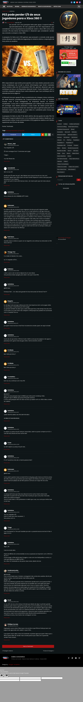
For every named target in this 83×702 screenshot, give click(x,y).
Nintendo (74, 132)
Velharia (59, 161)
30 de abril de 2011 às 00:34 (13, 544)
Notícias (12, 11)
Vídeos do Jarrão (62, 166)
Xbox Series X (60, 172)
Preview (76, 145)
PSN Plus (69, 140)
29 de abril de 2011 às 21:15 (13, 471)
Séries (69, 156)
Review (64, 148)
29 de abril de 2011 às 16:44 (13, 285)
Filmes (72, 129)
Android (59, 124)
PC (64, 140)
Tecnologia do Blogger (63, 237)
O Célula (10, 350)
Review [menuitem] (17, 6)
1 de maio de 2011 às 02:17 (13, 626)
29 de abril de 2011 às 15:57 (13, 253)
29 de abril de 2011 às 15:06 (13, 193)
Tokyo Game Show (74, 158)
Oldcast (59, 140)
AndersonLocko (13, 570)
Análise (65, 124)
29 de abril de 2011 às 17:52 (13, 351)
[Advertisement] (68, 202)
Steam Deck (75, 153)
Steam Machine (61, 156)
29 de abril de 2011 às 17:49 (13, 336)
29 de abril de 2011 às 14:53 (13, 145)
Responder (7, 161)
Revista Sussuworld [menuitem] (44, 6)
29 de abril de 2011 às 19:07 (13, 391)
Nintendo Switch (61, 134)
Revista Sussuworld (73, 148)
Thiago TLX (11, 252)
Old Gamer (66, 137)
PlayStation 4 (60, 142)
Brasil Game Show (73, 126)
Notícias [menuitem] (10, 6)
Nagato (10, 301)
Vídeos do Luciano (73, 166)
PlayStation (76, 140)
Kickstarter (60, 132)
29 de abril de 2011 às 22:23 (13, 491)
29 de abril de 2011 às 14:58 (13, 169)
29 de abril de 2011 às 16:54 (13, 302)
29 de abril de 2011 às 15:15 (13, 238)
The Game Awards (62, 158)
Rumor (69, 150)
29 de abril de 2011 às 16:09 (13, 270)
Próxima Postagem (48, 650)
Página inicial (5, 11)
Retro (58, 148)
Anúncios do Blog (61, 126)
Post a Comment (28, 646)
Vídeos (66, 161)
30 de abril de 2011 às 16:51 (13, 601)
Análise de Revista (74, 124)
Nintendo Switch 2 (72, 134)
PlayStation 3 (14, 130)
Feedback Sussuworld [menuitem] (29, 6)
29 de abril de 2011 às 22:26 (13, 512)
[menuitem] (4, 6)
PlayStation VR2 (61, 145)
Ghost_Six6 (12, 144)
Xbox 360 (21, 130)
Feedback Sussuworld (63, 129)
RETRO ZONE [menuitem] (57, 6)
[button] (79, 6)
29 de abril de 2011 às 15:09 (13, 207)
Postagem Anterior (8, 650)
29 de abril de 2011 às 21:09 (13, 457)
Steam (68, 153)
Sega (58, 153)
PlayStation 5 (69, 142)
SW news (75, 150)
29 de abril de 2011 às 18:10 (13, 378)
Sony (63, 153)
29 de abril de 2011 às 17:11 (13, 323)
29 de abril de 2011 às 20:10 (13, 429)
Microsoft (67, 132)
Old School (74, 137)
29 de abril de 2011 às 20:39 (13, 444)
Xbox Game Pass (61, 169)
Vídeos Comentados (62, 164)
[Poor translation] (6, 675)
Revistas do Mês (61, 150)
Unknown (11, 205)
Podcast (69, 145)
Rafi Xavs (11, 237)
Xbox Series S (71, 169)
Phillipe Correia (13, 624)
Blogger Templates (14, 664)
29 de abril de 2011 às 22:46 (13, 529)
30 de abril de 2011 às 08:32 (13, 572)
